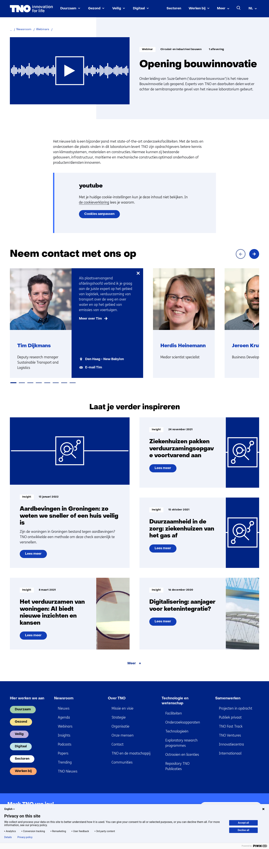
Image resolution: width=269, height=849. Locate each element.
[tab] (13, 382)
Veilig (116, 8)
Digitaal (139, 8)
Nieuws (63, 708)
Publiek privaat (230, 717)
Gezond (94, 8)
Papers (63, 753)
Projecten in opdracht (235, 708)
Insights (64, 735)
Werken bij (197, 8)
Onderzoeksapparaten (182, 722)
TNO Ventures (230, 735)
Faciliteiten (173, 713)
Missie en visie (122, 708)
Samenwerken (227, 698)
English (9, 809)
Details (8, 837)
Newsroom (64, 698)
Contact (118, 744)
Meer (221, 8)
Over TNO (117, 698)
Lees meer (36, 555)
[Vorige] (241, 254)
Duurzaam (68, 8)
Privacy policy (24, 837)
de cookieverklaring (94, 202)
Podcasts (64, 744)
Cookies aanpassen (99, 214)
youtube (91, 186)
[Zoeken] (238, 8)
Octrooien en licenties (182, 755)
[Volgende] (254, 254)
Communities (122, 762)
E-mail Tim (93, 367)
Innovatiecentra (231, 744)
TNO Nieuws (67, 771)
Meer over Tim (90, 318)
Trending (65, 762)
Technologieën (176, 731)
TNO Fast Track (231, 726)
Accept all (243, 822)
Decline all (243, 830)
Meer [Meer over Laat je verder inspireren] (131, 663)
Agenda (64, 717)
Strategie (119, 717)
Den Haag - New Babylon (104, 359)
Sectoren (174, 8)
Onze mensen (123, 735)
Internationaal (230, 753)
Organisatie (120, 726)
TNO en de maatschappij (131, 753)
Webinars (65, 726)
